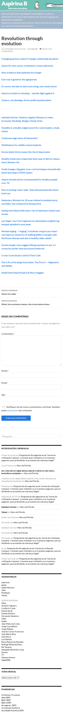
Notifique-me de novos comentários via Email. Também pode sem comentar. (30, 408)
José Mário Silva (8, 634)
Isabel (4, 621)
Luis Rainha (6, 639)
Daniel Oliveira (8, 613)
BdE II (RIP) (6, 702)
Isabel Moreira (7, 587)
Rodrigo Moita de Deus (11, 644)
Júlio (3, 590)
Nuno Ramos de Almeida (12, 642)
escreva (51, 17)
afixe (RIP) (5, 697)
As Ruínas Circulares (10, 695)
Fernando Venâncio (10, 616)
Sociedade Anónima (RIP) (12, 710)
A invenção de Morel (10, 708)
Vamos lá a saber (31, 292)
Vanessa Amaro (8, 657)
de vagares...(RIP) (8, 705)
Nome (5, 370)
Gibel (3, 618)
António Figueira (9, 605)
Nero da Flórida (24, 465)
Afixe (3, 603)
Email (4, 382)
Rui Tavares (6, 647)
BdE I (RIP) (6, 700)
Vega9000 (5, 660)
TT (2, 655)
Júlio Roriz (6, 636)
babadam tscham (9, 507)
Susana (4, 652)
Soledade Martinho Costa (12, 649)
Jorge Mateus (7, 629)
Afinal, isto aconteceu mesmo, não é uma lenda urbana (31, 302)
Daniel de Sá (6, 611)
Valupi (34, 49)
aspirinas (5, 582)
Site (3, 394)
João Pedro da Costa (10, 624)
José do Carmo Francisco (12, 631)
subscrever (12, 410)
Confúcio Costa (8, 608)
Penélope (5, 592)
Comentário (8, 333)
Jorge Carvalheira (9, 626)
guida (3, 585)
